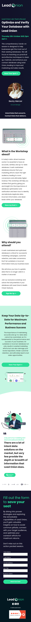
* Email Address (8, 563)
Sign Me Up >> (11, 293)
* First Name (7, 552)
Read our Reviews (9, 475)
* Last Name (7, 557)
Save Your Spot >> (11, 73)
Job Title (5, 568)
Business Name (7, 574)
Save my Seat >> (11, 205)
